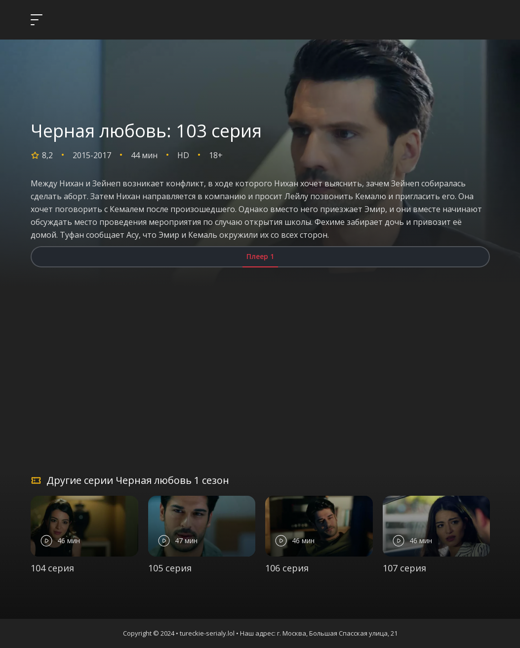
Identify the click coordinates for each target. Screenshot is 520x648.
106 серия (287, 568)
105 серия (170, 568)
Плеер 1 (260, 256)
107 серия (404, 568)
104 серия (52, 568)
